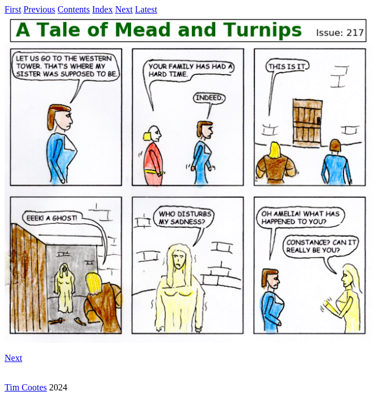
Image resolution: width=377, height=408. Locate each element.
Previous (39, 9)
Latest (146, 9)
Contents (73, 9)
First (13, 9)
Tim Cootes (26, 387)
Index (102, 9)
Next (124, 9)
